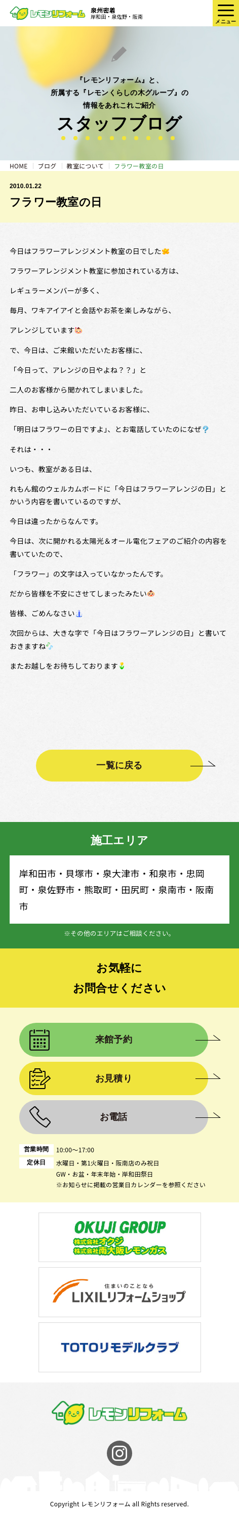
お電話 (114, 1117)
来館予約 (113, 1039)
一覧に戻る (119, 765)
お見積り (113, 1078)
